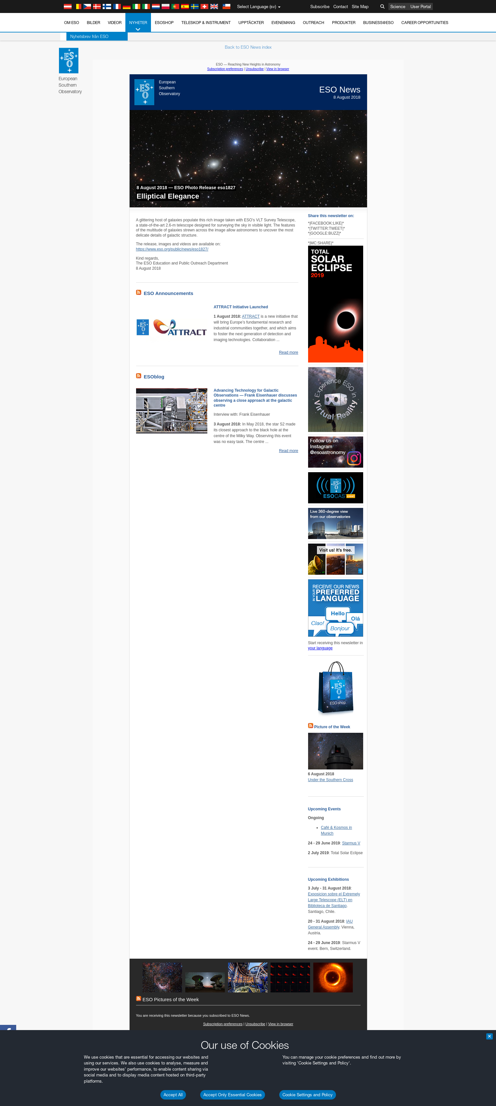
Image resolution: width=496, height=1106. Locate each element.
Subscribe (319, 6)
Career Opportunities (424, 22)
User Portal (420, 6)
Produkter (343, 22)
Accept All (173, 1094)
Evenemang (283, 22)
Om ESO (71, 22)
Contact (340, 6)
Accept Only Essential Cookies (232, 1094)
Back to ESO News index (248, 47)
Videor (114, 22)
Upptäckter (251, 22)
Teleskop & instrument (206, 22)
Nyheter (138, 26)
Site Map (360, 6)
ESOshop (164, 22)
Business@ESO (378, 22)
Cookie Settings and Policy (308, 1094)
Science (397, 6)
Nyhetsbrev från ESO (83, 36)
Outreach (313, 22)
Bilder (93, 22)
